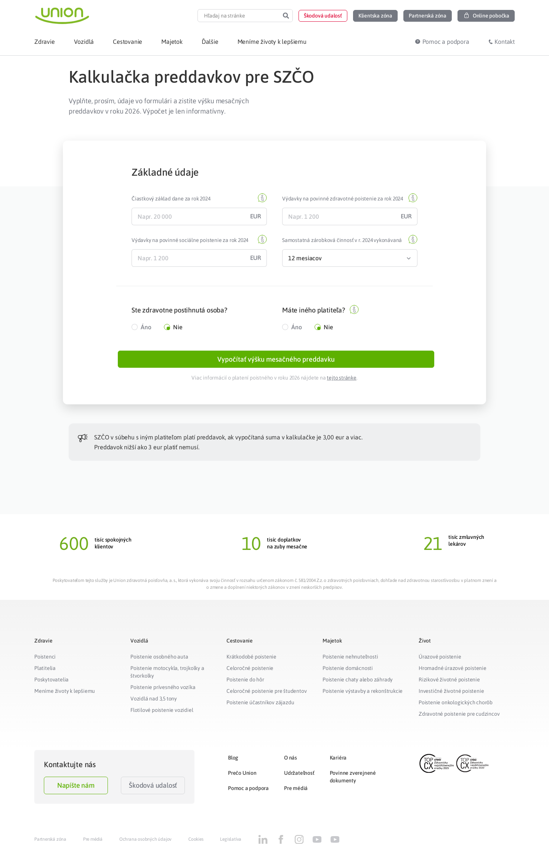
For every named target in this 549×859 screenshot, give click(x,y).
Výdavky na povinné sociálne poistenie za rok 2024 (190, 240)
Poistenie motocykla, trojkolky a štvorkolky (167, 675)
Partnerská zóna (50, 842)
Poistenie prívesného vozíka (163, 691)
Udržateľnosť (299, 776)
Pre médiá (296, 791)
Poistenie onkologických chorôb (456, 706)
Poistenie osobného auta (159, 660)
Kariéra (338, 761)
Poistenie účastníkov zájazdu (260, 706)
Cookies (196, 842)
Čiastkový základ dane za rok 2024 (171, 199)
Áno (146, 327)
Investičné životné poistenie (451, 694)
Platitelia (45, 671)
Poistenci (45, 660)
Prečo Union (242, 776)
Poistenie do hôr (245, 683)
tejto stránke (341, 381)
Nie (177, 327)
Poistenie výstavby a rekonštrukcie (363, 694)
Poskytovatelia (51, 683)
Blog (233, 761)
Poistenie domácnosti (348, 671)
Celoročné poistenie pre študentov (266, 694)
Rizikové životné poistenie (449, 683)
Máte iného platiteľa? (313, 310)
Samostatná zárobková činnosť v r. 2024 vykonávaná (342, 240)
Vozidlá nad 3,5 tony (153, 702)
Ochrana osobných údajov (145, 842)
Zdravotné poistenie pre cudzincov (459, 717)
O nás (290, 761)
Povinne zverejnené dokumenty (353, 780)
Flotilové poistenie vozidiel (161, 713)
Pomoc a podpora (248, 791)
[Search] (285, 16)
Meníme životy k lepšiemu (64, 694)
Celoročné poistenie (249, 671)
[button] (323, 16)
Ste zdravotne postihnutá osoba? (179, 310)
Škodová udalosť (153, 789)
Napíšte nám (76, 789)
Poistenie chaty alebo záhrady (358, 683)
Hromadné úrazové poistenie (452, 671)
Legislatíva (230, 842)
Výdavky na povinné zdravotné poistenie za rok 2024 (342, 199)
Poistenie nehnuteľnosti (350, 660)
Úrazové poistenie (440, 660)
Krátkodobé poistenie (251, 660)
